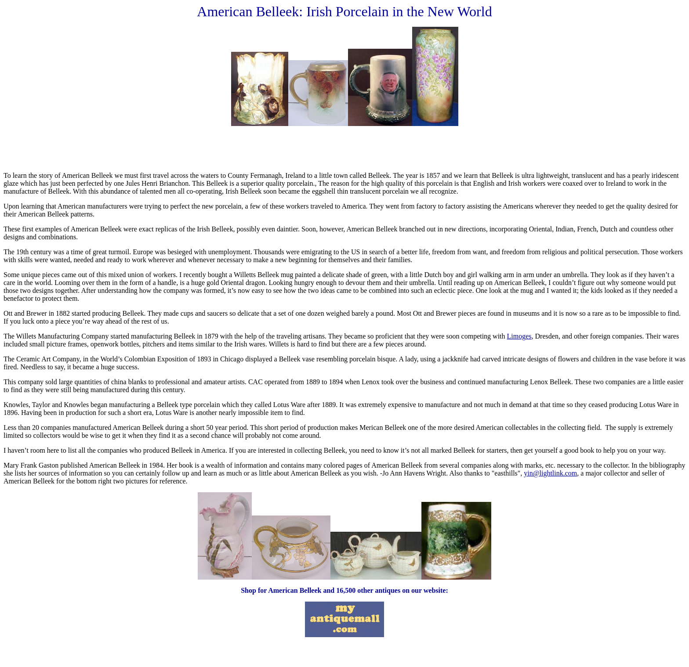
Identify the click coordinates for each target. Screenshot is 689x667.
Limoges (519, 336)
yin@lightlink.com (550, 473)
